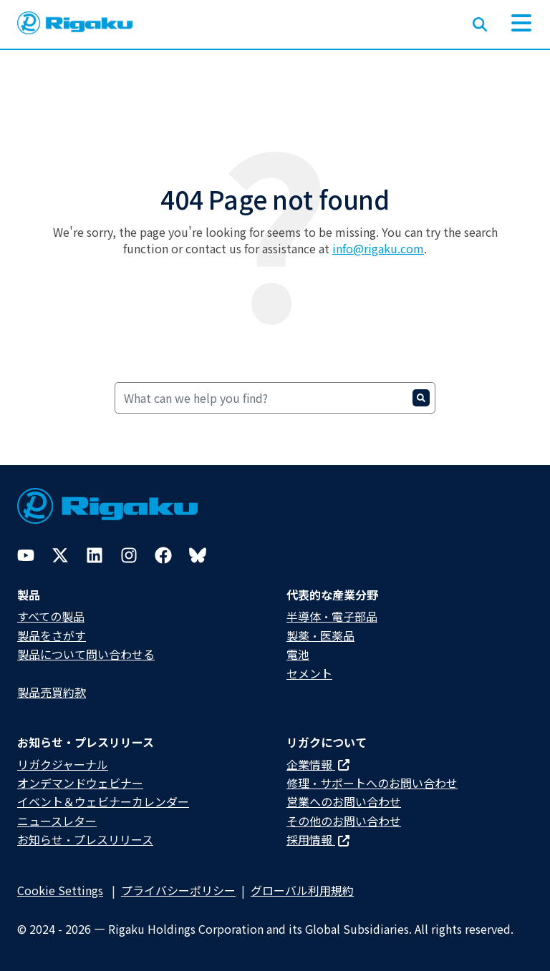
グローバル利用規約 (302, 890)
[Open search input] (480, 21)
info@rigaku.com (378, 248)
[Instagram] (129, 555)
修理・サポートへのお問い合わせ (372, 782)
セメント (309, 673)
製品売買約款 (51, 692)
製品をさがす (51, 635)
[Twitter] (60, 555)
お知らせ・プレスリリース (85, 839)
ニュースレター (57, 820)
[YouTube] (25, 555)
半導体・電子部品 (331, 616)
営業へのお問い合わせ (343, 801)
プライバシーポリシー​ (178, 890)
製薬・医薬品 (320, 635)
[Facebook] (163, 555)
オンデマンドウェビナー (80, 782)
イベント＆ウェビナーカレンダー (103, 801)
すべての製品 (51, 616)
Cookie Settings (60, 890)
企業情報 (317, 764)
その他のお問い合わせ (343, 820)
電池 (297, 654)
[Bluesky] (197, 555)
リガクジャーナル (62, 764)
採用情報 (317, 839)
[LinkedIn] (94, 555)
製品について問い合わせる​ (86, 654)
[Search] (275, 398)
